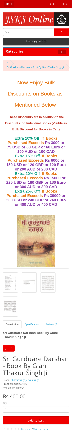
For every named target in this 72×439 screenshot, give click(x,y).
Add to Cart (36, 420)
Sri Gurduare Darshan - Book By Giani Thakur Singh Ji (35, 67)
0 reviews (26, 429)
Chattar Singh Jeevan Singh (25, 380)
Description (12, 324)
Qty (5, 403)
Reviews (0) (51, 324)
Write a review (41, 429)
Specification (32, 324)
